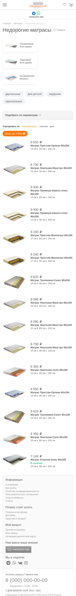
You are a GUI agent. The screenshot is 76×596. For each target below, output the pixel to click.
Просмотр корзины (15, 529)
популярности (30, 126)
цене (52, 126)
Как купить (10, 488)
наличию (43, 126)
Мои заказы (11, 533)
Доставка (10, 515)
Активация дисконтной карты (20, 536)
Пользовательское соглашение (21, 494)
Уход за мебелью (14, 497)
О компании (11, 484)
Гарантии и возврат (15, 518)
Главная (7, 23)
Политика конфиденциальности (22, 491)
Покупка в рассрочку (16, 512)
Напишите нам (18, 549)
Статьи (9, 501)
